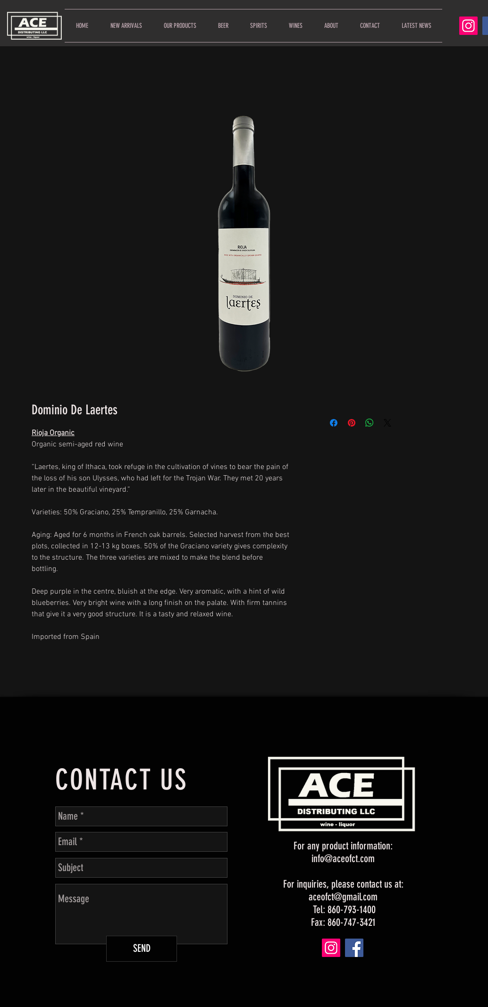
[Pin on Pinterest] (351, 422)
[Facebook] (354, 948)
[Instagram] (468, 26)
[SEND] (141, 949)
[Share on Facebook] (333, 422)
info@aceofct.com (343, 858)
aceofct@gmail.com (343, 896)
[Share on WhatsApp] (369, 422)
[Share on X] (387, 422)
